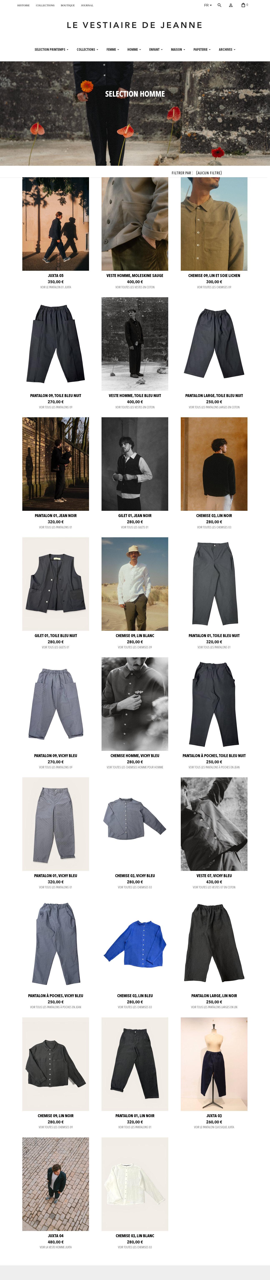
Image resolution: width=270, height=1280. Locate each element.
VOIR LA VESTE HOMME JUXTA (56, 1247)
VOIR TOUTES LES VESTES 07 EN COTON (214, 887)
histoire (23, 5)
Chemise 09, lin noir (56, 1116)
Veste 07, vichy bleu (214, 876)
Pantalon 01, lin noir (135, 1116)
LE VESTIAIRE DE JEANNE (135, 26)
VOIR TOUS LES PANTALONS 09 (55, 407)
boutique (68, 5)
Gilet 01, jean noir (135, 516)
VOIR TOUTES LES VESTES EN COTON (135, 287)
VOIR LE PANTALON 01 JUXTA (55, 287)
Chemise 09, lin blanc (135, 636)
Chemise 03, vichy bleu (135, 876)
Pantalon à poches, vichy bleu (55, 996)
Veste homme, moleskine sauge (135, 276)
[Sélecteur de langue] (208, 5)
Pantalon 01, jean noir (56, 516)
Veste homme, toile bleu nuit (135, 396)
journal (87, 5)
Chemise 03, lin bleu (135, 996)
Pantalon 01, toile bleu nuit (214, 636)
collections (45, 5)
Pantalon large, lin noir (214, 996)
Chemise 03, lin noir (214, 516)
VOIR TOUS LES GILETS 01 (135, 527)
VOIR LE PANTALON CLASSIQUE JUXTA (214, 1127)
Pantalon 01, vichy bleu (55, 876)
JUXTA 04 (55, 1236)
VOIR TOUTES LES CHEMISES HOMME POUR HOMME (135, 767)
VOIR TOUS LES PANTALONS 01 (55, 527)
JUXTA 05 (55, 276)
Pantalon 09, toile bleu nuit (55, 396)
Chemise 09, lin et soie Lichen (214, 276)
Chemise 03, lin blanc (135, 1236)
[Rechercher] (226, 5)
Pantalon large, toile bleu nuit (214, 396)
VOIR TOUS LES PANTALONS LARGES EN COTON (214, 407)
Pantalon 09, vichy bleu (55, 756)
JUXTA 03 (214, 1116)
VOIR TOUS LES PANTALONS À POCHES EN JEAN (214, 767)
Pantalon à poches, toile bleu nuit (214, 756)
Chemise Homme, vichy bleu (135, 756)
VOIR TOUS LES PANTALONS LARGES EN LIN (214, 1007)
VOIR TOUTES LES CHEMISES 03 (214, 527)
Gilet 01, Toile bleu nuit (56, 636)
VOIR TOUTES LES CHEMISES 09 (214, 287)
